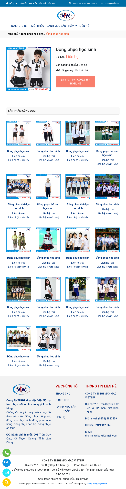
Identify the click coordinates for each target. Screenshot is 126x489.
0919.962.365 (80, 79)
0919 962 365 (103, 425)
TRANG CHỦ (18, 26)
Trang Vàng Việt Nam (97, 483)
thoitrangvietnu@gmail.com (101, 435)
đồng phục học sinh (32, 33)
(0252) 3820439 (107, 418)
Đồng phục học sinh (18, 151)
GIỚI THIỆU (37, 25)
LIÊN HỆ (84, 25)
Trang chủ (12, 33)
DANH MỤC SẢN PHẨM (61, 25)
